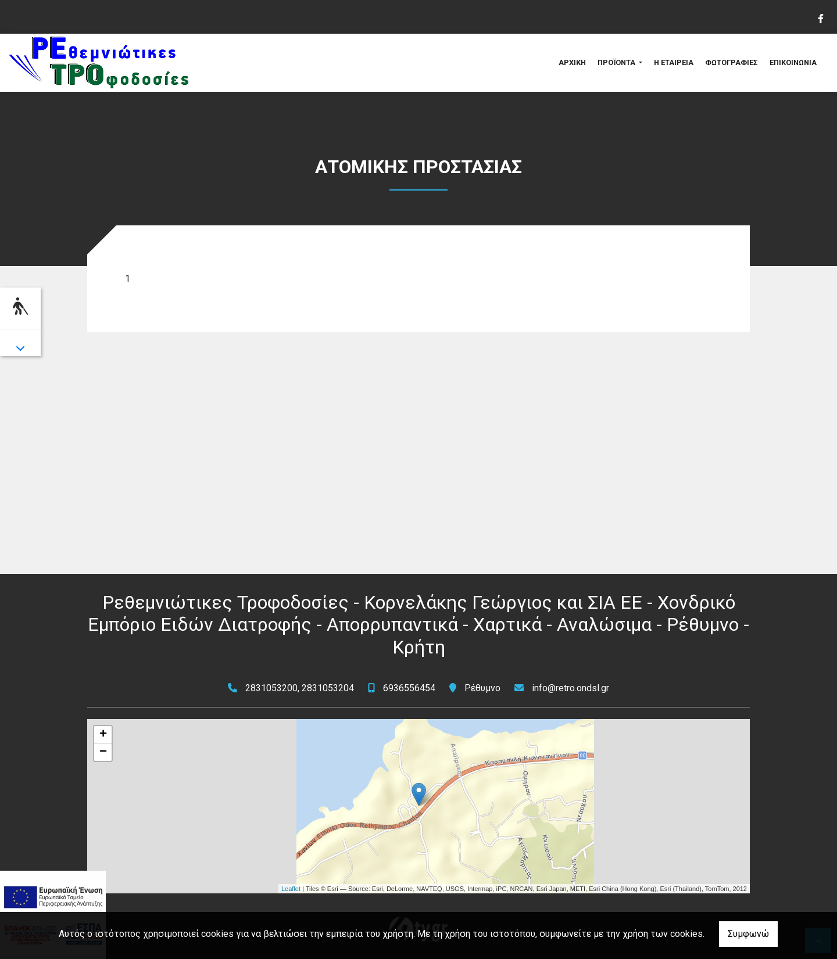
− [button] (103, 752)
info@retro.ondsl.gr (570, 688)
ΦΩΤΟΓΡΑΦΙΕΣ (731, 62)
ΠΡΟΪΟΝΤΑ (617, 62)
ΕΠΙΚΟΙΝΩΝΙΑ (793, 62)
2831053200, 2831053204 (299, 688)
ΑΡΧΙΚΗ (572, 62)
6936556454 (409, 688)
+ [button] (103, 735)
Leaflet (291, 888)
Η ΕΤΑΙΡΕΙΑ (673, 62)
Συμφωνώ (748, 933)
